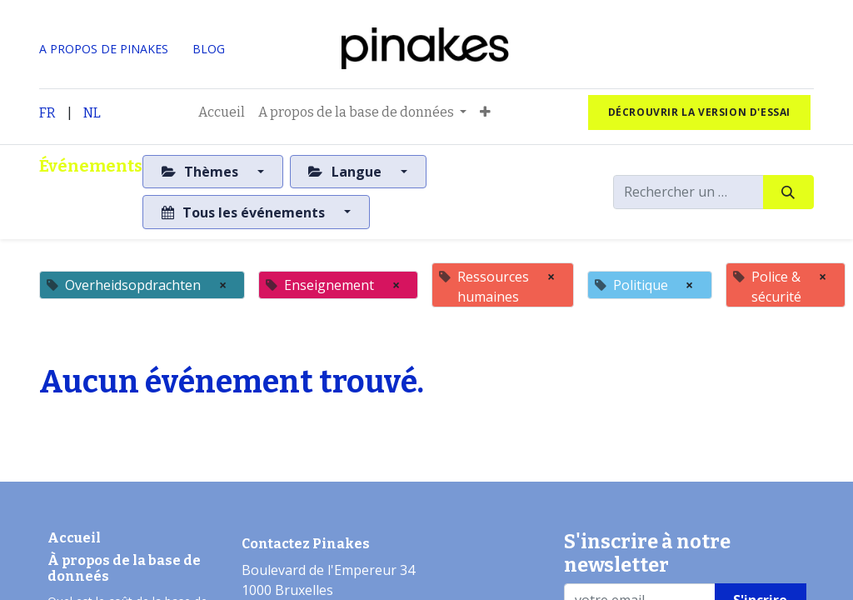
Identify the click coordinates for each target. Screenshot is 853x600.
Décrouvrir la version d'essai (699, 112)
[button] (485, 112)
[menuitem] (222, 112)
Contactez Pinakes (306, 544)
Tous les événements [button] (245, 212)
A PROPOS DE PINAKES (103, 49)
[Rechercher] (788, 191)
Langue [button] (346, 171)
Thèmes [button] (202, 171)
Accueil (74, 538)
